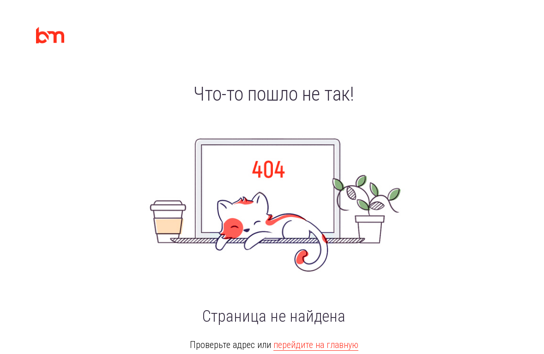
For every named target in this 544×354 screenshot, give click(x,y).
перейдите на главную (315, 344)
